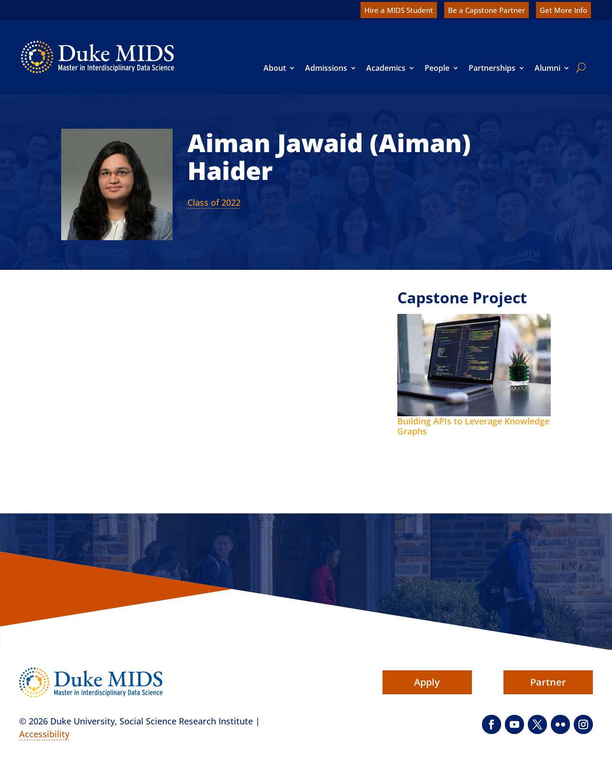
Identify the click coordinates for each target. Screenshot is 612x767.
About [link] (274, 68)
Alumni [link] (547, 68)
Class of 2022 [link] (213, 202)
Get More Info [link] (563, 10)
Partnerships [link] (492, 68)
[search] (579, 67)
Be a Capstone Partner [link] (486, 10)
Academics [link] (385, 68)
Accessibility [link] (44, 734)
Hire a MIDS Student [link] (398, 10)
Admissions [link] (326, 68)
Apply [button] (427, 682)
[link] (97, 57)
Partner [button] (548, 682)
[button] (491, 724)
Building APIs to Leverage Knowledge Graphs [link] (473, 426)
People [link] (437, 68)
